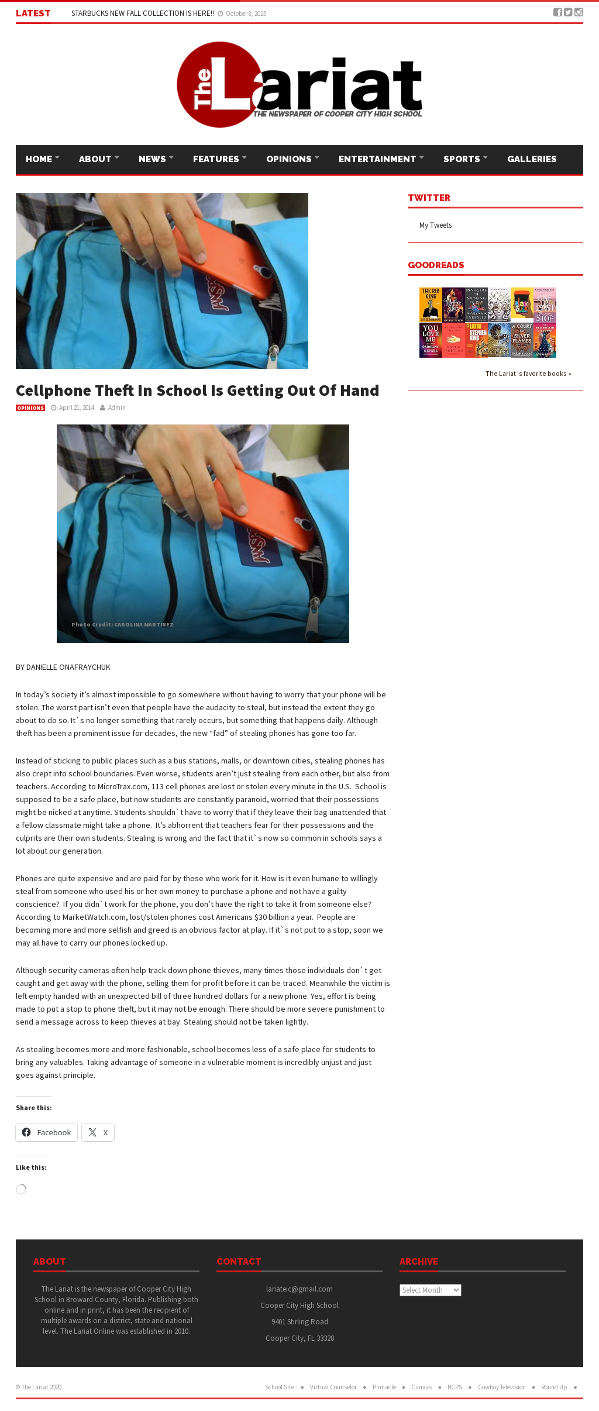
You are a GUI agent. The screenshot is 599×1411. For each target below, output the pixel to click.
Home (40, 159)
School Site (279, 1387)
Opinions (290, 159)
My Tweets (435, 225)
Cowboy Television (502, 1387)
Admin (117, 407)
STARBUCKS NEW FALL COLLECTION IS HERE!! (143, 13)
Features (217, 159)
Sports (462, 159)
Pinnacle (384, 1387)
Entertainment (378, 159)
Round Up (554, 1387)
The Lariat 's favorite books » (529, 373)
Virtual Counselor (333, 1387)
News (153, 159)
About (96, 159)
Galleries (532, 159)
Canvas (421, 1387)
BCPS (454, 1387)
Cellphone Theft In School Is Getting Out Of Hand (198, 389)
